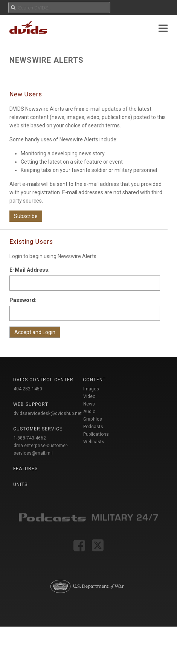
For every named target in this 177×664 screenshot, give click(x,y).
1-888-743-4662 (30, 438)
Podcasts (93, 426)
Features (25, 468)
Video (89, 396)
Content (94, 379)
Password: (23, 300)
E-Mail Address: (29, 270)
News (89, 404)
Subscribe (26, 216)
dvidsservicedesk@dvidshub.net (48, 413)
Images (91, 389)
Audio (89, 411)
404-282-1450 (28, 389)
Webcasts (93, 441)
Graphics (92, 419)
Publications (96, 434)
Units (20, 484)
